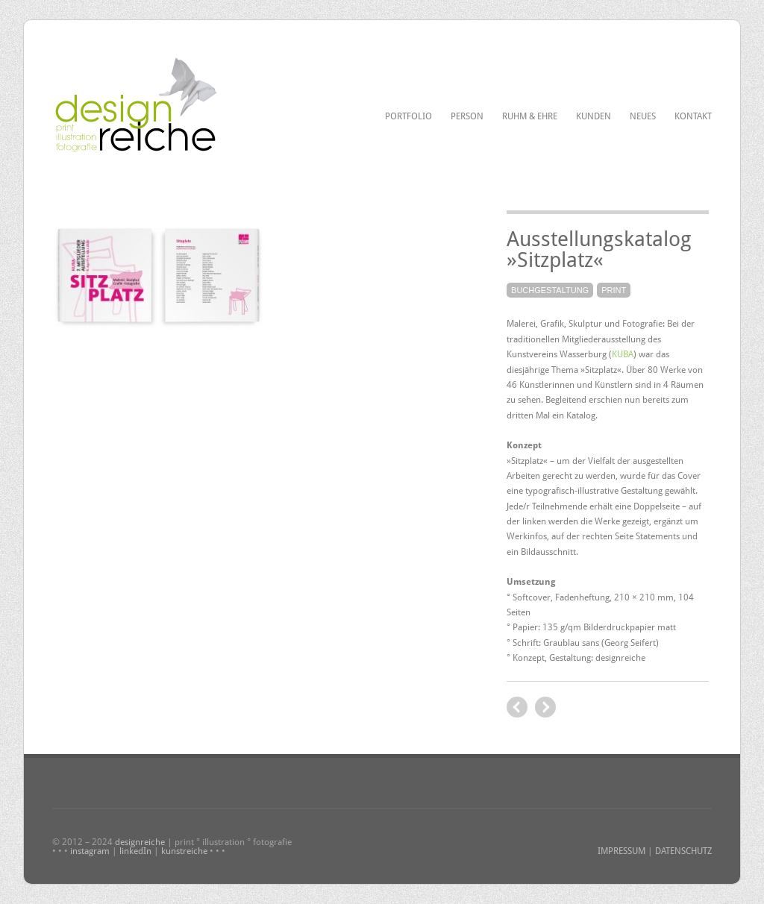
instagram (90, 851)
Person (467, 116)
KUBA (622, 354)
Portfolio (408, 116)
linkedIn (135, 851)
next (517, 707)
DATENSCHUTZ (683, 851)
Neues (643, 116)
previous (545, 707)
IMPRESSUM (621, 851)
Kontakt (693, 116)
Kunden (593, 116)
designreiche (140, 842)
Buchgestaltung (550, 290)
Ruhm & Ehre (529, 116)
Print (613, 290)
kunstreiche (184, 851)
